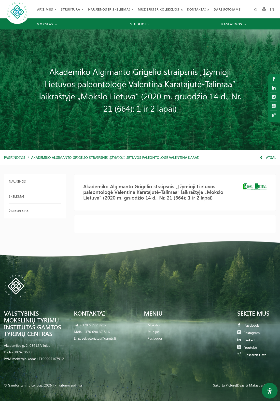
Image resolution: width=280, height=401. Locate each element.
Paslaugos (155, 338)
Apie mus (45, 9)
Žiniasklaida (18, 211)
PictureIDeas (235, 385)
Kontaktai (196, 9)
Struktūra (70, 9)
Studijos (153, 331)
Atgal (268, 157)
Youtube (247, 347)
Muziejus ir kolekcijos (158, 9)
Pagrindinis (14, 157)
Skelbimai (16, 196)
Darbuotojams (227, 9)
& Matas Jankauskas (260, 385)
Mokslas (154, 325)
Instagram (248, 332)
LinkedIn (247, 340)
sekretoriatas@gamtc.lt (99, 338)
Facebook (248, 325)
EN (271, 9)
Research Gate (251, 354)
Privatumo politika (68, 385)
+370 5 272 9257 (93, 325)
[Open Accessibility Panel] (270, 391)
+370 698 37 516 (96, 331)
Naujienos (17, 181)
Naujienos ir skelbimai (109, 9)
